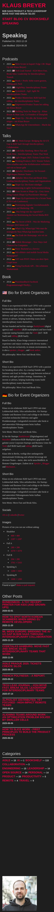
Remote (8, 780)
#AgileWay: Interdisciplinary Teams (30, 87)
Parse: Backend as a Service (27, 249)
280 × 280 (15, 547)
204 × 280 (15, 559)
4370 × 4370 (16, 551)
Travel (24, 780)
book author (35, 350)
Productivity (32, 776)
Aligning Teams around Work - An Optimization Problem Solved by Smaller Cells (26, 717)
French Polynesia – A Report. (23, 675)
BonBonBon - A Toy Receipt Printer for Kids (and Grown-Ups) (24, 605)
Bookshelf (39, 19)
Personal (36, 772)
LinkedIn (13, 515)
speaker (13, 350)
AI (18, 760)
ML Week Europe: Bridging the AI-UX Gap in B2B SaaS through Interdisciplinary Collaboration (28, 144)
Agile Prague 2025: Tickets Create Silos (32, 157)
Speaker (37, 463)
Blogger (45, 463)
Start (7, 19)
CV (26, 19)
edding (14, 336)
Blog (18, 19)
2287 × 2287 (16, 539)
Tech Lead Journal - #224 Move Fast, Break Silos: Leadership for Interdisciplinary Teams (24, 688)
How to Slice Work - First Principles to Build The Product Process (26, 732)
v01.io (5, 515)
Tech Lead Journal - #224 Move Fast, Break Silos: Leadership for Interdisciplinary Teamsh (27, 73)
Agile (6, 760)
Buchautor (10, 467)
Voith (35, 333)
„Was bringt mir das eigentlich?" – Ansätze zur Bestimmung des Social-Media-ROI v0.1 (27, 214)
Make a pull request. (25, 585)
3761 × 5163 (16, 562)
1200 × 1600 (16, 571)
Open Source (12, 772)
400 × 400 (15, 535)
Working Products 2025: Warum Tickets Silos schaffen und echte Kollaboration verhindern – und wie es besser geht (29, 164)
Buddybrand (39, 326)
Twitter (21, 515)
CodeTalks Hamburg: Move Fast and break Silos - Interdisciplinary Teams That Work (25, 650)
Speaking (10, 23)
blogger (21, 350)
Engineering (11, 768)
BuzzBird (17, 329)
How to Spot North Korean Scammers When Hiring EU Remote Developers (22, 619)
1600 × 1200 (16, 579)
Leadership (36, 768)
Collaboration (14, 764)
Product (9, 776)
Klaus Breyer (24, 5)
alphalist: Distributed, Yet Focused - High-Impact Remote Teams (24, 702)
